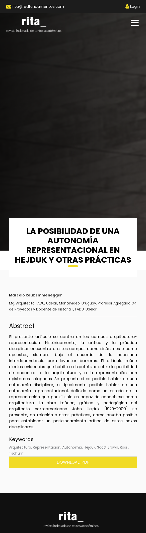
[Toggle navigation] (135, 23)
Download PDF (73, 462)
